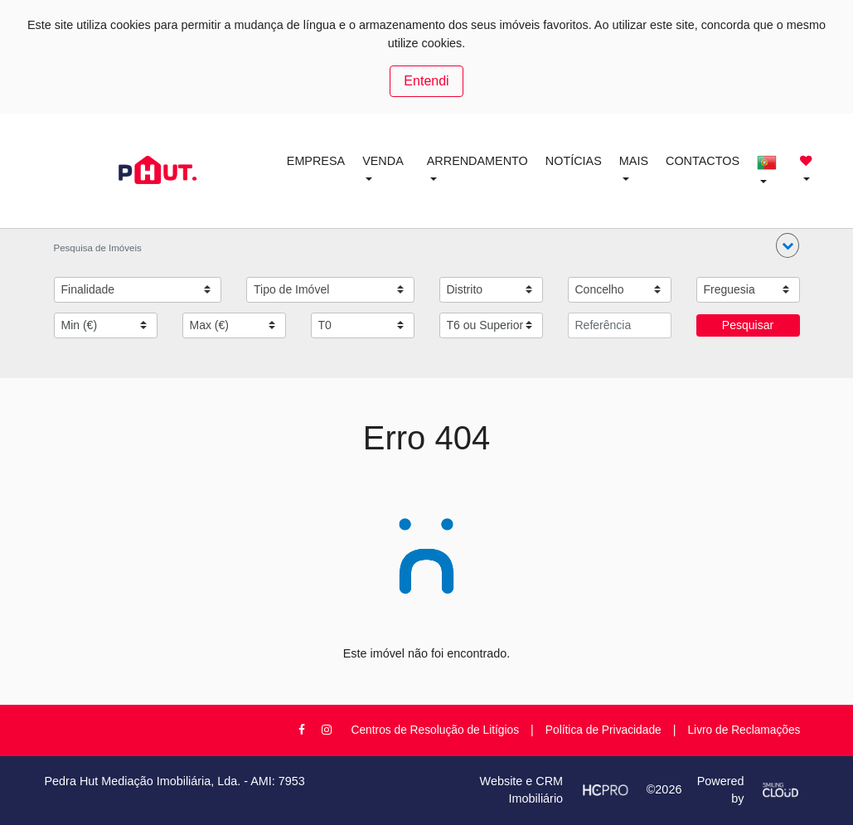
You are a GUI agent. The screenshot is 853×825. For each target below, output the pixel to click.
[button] (787, 245)
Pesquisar (747, 325)
